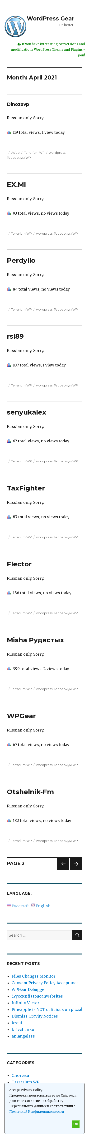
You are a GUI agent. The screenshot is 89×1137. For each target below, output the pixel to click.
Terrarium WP (34, 152)
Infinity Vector (25, 1002)
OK (75, 1124)
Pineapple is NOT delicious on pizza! (47, 1009)
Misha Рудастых (35, 640)
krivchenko (23, 1029)
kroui (17, 1022)
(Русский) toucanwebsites (37, 996)
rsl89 (15, 336)
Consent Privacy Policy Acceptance (45, 982)
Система (20, 1075)
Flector (19, 564)
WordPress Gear (50, 18)
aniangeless (23, 1036)
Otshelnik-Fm (30, 792)
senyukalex (26, 412)
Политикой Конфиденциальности (36, 1112)
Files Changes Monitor (34, 976)
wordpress (57, 152)
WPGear (21, 716)
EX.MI (16, 184)
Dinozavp (18, 104)
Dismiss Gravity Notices (35, 1016)
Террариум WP (19, 157)
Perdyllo (21, 260)
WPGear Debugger (29, 989)
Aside (15, 152)
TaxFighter (26, 488)
